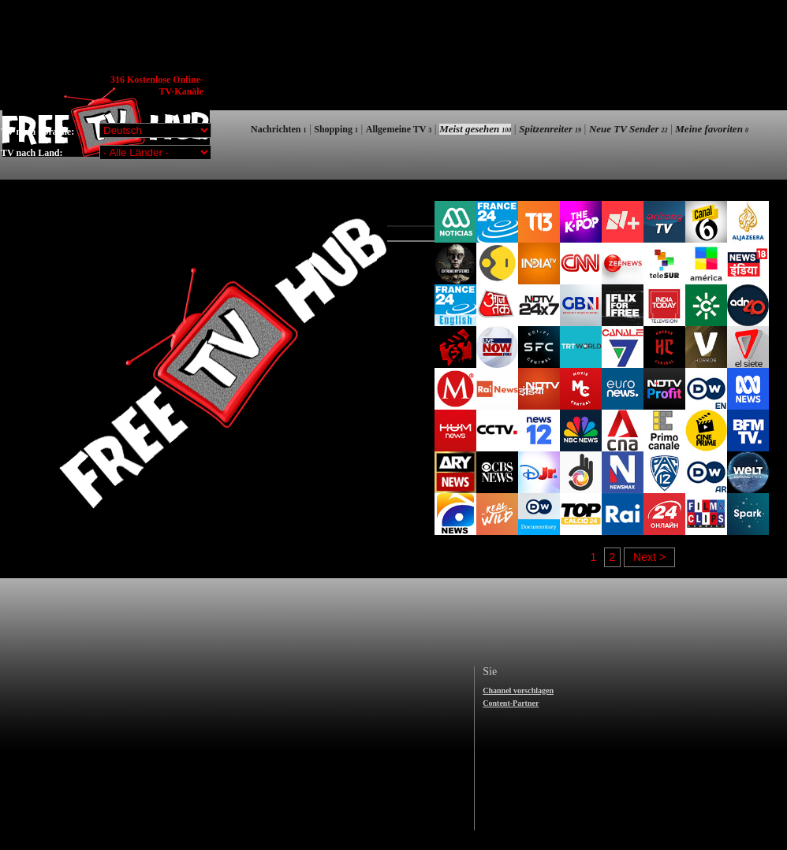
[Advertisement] (499, 112)
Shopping (336, 129)
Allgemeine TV (399, 129)
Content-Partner (511, 703)
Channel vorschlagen (518, 690)
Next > (649, 557)
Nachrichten (278, 129)
